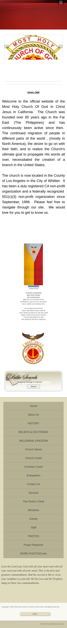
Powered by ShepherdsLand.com (52, 624)
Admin (35, 614)
